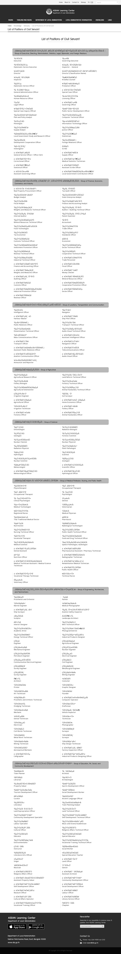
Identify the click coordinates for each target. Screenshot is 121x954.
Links (110, 20)
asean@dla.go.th (92, 943)
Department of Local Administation (49, 20)
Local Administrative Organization (79, 20)
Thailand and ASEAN (24, 20)
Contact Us (75, 2)
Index (10, 26)
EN (92, 2)
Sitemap (83, 2)
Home (61, 2)
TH (89, 2)
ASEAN (10, 20)
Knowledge (100, 20)
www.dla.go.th (14, 942)
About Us (67, 2)
